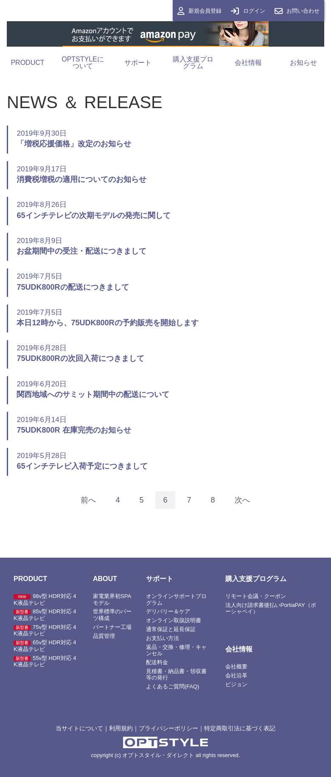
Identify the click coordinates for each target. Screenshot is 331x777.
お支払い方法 (162, 638)
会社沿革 (236, 675)
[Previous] (88, 500)
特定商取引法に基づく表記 (239, 728)
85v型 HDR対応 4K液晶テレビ (45, 615)
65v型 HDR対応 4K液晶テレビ (45, 645)
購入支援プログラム (193, 63)
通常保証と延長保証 (171, 629)
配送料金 (157, 662)
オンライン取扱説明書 (173, 621)
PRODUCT (27, 62)
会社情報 (248, 62)
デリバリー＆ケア (168, 612)
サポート (137, 62)
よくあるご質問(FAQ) (172, 686)
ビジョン (236, 684)
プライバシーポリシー (168, 728)
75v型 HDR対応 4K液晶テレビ (45, 630)
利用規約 (121, 728)
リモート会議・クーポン (255, 596)
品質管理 (104, 636)
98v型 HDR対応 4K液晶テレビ (45, 599)
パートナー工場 (112, 627)
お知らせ (303, 62)
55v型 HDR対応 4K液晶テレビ (45, 661)
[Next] (242, 500)
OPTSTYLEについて (83, 63)
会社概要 (236, 666)
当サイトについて (79, 728)
